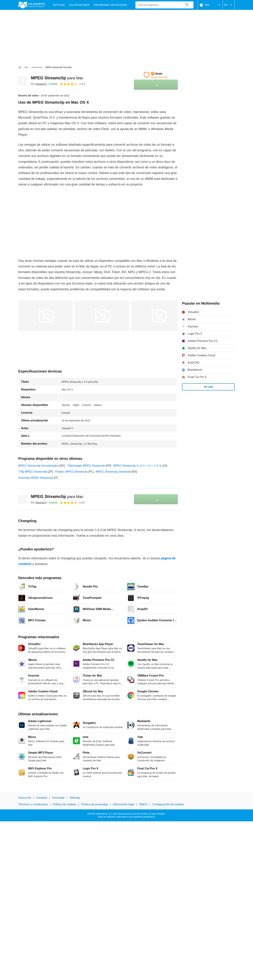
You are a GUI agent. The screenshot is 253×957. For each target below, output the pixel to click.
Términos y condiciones (33, 804)
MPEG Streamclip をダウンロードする (137, 465)
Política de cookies (64, 804)
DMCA (143, 804)
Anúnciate (58, 797)
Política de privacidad (94, 804)
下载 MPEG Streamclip (32, 471)
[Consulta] (164, 4)
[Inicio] (19, 67)
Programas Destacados (110, 5)
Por (39, 84)
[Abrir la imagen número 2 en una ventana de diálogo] (158, 316)
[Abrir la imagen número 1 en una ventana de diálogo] (102, 316)
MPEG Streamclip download (113, 471)
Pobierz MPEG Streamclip (71, 471)
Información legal (123, 804)
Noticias (59, 5)
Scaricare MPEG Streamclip (35, 477)
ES (228, 5)
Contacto (41, 797)
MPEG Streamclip (57, 77)
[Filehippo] (31, 5)
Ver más (208, 386)
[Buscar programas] (187, 4)
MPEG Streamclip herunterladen (38, 465)
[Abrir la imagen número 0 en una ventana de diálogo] (45, 316)
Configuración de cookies (168, 804)
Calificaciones (79, 5)
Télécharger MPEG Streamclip (86, 465)
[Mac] (26, 67)
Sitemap (75, 797)
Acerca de (24, 797)
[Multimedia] (37, 67)
